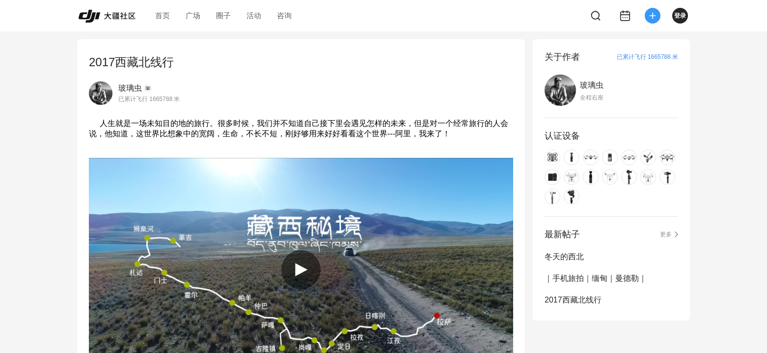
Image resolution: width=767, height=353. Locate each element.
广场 (193, 15)
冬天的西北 (564, 256)
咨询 (284, 15)
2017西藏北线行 (573, 300)
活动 (254, 15)
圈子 (223, 15)
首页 (162, 15)
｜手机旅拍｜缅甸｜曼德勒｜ (596, 278)
